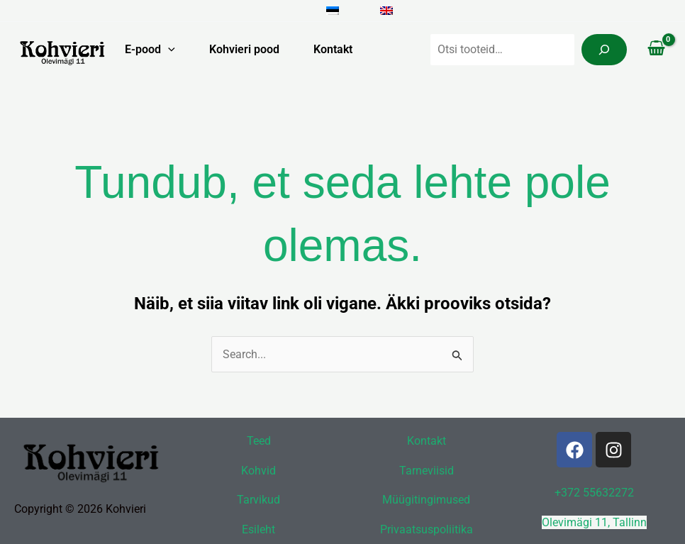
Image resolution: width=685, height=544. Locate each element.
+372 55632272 (594, 492)
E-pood (150, 49)
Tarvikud (258, 499)
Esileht (258, 529)
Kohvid (258, 470)
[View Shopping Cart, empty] (656, 50)
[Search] (604, 49)
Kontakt (332, 49)
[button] (168, 49)
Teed (259, 441)
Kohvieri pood (244, 49)
